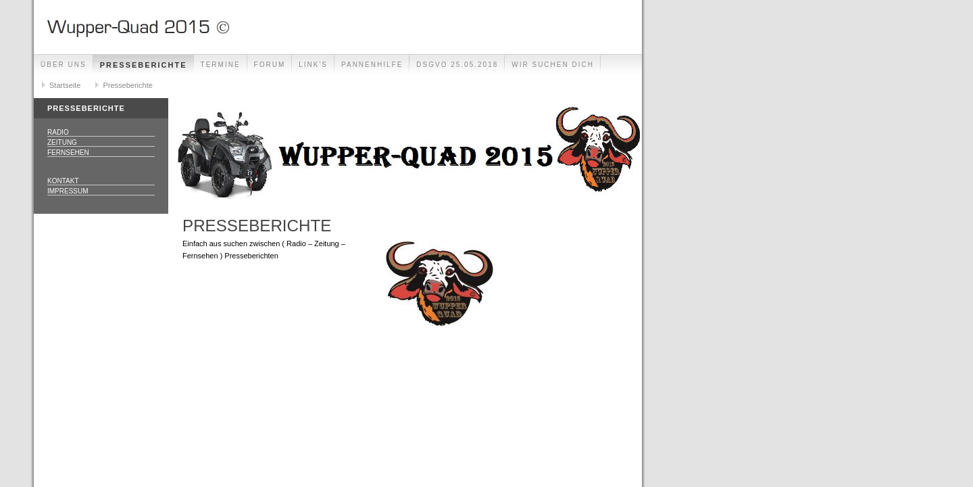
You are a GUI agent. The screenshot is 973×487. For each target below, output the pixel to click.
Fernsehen (68, 152)
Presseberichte (143, 65)
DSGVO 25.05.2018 (457, 64)
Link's (313, 64)
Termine (221, 64)
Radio (58, 132)
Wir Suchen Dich (553, 64)
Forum (270, 64)
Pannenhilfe (372, 64)
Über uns (63, 64)
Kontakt (62, 181)
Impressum (68, 191)
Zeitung (62, 142)
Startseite (64, 85)
